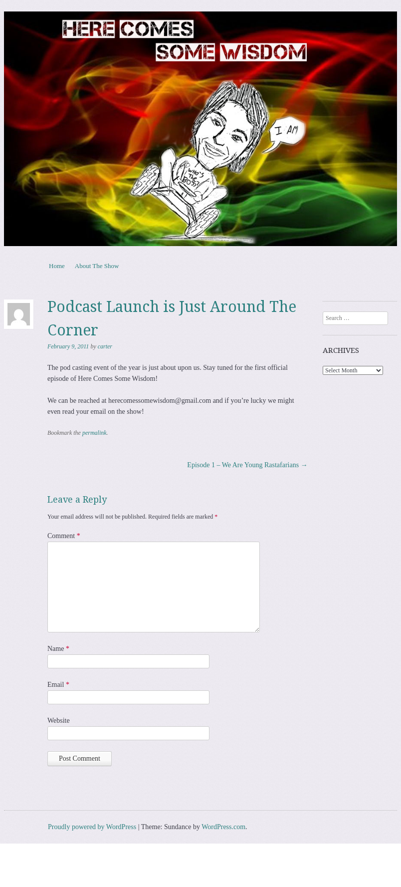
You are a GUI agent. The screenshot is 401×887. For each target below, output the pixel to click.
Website (58, 720)
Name (58, 648)
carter (105, 346)
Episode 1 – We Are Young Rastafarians (247, 465)
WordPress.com (223, 827)
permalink (94, 432)
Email (58, 684)
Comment (63, 536)
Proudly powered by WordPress (92, 827)
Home (57, 266)
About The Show (97, 266)
